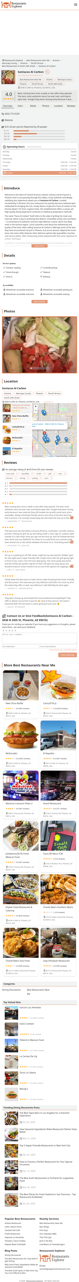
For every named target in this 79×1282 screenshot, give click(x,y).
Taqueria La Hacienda (14, 1237)
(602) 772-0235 (12, 113)
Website (9, 120)
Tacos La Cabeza (41, 1078)
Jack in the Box (46, 1241)
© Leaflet (50, 456)
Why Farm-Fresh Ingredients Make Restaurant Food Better (21, 1265)
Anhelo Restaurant (13, 1223)
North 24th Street (55, 84)
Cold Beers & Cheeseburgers (52, 1244)
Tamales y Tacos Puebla (15, 1241)
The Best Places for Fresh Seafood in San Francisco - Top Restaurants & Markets (41, 1200)
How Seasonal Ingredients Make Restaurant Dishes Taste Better (41, 1134)
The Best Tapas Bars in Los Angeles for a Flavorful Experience (41, 1118)
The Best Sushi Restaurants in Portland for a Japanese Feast (41, 1183)
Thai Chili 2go (46, 1237)
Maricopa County (9, 63)
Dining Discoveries (11, 989)
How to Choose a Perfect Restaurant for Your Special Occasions (41, 1167)
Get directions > (48, 402)
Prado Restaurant (12, 1234)
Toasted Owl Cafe (12, 1230)
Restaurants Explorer (14, 60)
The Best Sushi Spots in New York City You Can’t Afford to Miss (21, 1271)
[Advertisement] (41, 30)
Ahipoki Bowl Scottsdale (15, 1244)
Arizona (56, 60)
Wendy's (41, 1094)
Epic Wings (44, 1227)
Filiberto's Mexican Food (41, 1045)
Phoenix (23, 63)
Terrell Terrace (37, 63)
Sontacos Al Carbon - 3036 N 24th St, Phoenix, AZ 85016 (46, 425)
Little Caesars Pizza (13, 1227)
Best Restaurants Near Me (37, 60)
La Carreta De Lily (41, 1062)
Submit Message (67, 655)
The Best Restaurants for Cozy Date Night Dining (21, 1259)
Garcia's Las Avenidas (41, 1013)
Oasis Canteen (41, 1029)
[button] (45, 441)
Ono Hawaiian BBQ (48, 1234)
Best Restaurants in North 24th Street (18, 66)
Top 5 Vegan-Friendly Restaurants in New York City (41, 1151)
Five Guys (44, 1230)
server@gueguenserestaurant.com (55, 1269)
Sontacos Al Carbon (47, 66)
